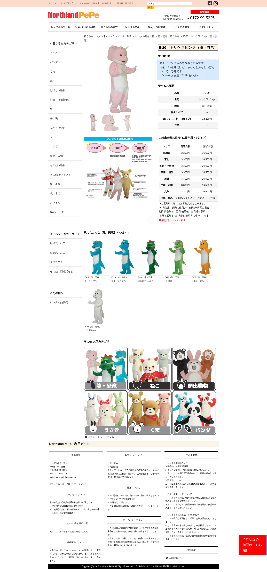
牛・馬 (54, 118)
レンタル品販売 (59, 302)
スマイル (55, 202)
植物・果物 (56, 155)
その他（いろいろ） (61, 174)
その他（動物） (59, 165)
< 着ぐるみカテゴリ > (63, 43)
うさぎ (54, 52)
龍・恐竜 (55, 183)
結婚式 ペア (57, 243)
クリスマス (56, 262)
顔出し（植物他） (60, 99)
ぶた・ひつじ (57, 127)
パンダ (54, 62)
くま (52, 71)
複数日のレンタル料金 (172, 220)
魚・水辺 (55, 193)
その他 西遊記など (61, 271)
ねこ (52, 80)
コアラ (54, 146)
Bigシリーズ (57, 212)
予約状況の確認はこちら (252, 545)
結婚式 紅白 (57, 252)
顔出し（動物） (59, 90)
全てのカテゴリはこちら (99, 437)
